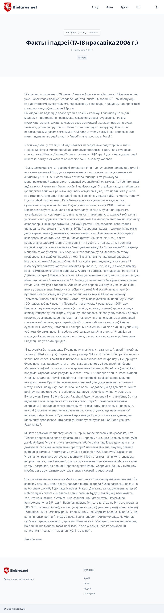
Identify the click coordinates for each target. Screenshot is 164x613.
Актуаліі (82, 57)
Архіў (83, 32)
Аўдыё (87, 588)
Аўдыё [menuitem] (124, 7)
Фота (86, 583)
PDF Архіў (89, 593)
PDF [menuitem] (138, 7)
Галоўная (71, 32)
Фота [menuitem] (109, 7)
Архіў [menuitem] (95, 7)
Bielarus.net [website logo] (16, 570)
